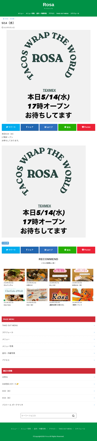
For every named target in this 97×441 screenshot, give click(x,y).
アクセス (51, 13)
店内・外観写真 (41, 13)
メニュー (21, 13)
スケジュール (74, 13)
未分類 (6, 243)
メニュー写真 (30, 13)
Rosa (48, 4)
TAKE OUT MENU (62, 13)
